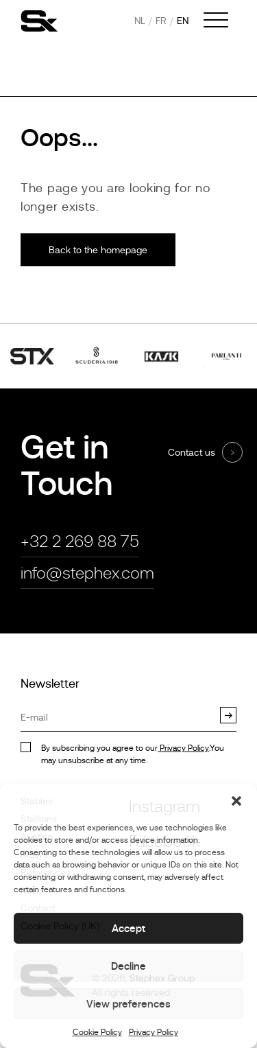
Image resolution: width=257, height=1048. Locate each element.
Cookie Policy (97, 1032)
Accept (128, 928)
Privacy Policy (153, 1032)
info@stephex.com (87, 572)
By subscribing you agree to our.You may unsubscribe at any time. (132, 754)
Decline (128, 966)
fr (161, 20)
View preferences (128, 1004)
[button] (236, 801)
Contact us (191, 452)
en (182, 20)
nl (139, 20)
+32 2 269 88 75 (80, 541)
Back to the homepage (98, 249)
